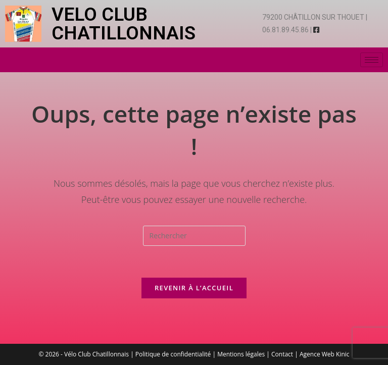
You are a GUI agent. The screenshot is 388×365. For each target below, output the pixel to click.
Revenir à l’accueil (194, 287)
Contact (282, 354)
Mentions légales (241, 354)
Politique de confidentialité (173, 354)
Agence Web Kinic (325, 354)
